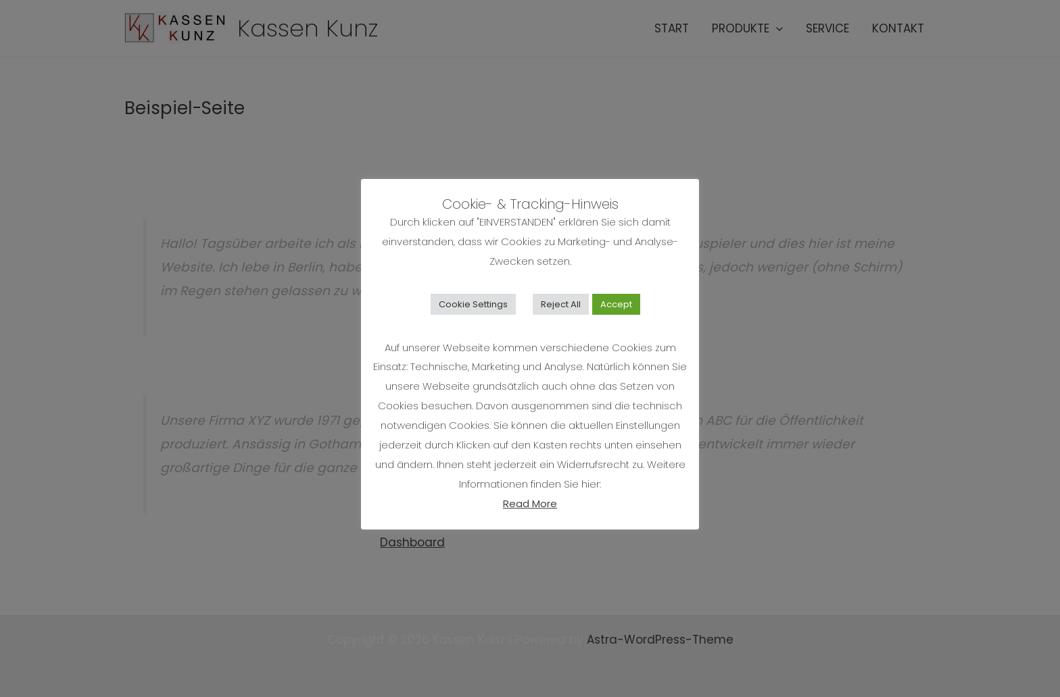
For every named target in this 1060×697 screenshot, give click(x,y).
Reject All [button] (561, 304)
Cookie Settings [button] (473, 304)
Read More (530, 503)
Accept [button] (616, 304)
